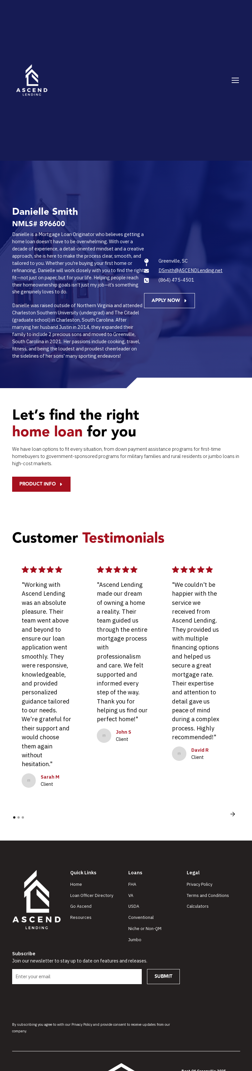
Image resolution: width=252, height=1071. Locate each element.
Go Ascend (81, 906)
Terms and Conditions (208, 895)
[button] (234, 80)
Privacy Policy (199, 884)
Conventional (141, 917)
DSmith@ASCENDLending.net (190, 270)
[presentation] (62, 1002)
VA (130, 895)
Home (76, 884)
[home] (32, 80)
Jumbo (134, 939)
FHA (132, 884)
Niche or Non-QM (144, 928)
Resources (81, 917)
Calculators (198, 906)
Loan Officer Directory (91, 895)
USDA (133, 906)
